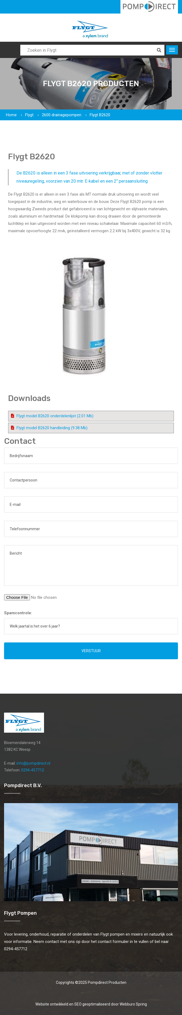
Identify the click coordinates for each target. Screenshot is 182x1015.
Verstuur (91, 651)
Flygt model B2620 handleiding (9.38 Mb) (51, 427)
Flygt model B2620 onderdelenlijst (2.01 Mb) (54, 415)
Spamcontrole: (18, 612)
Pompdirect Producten (107, 982)
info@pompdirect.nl (33, 763)
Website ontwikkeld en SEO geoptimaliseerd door (91, 1004)
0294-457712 (32, 770)
